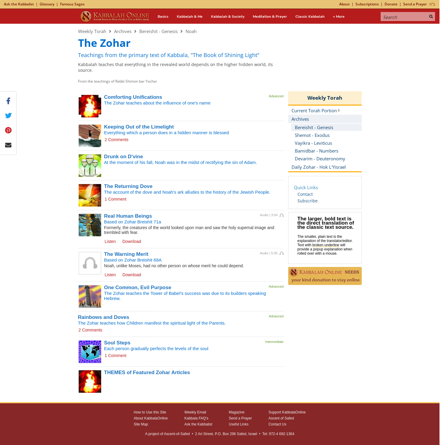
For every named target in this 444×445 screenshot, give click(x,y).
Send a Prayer (415, 4)
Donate (391, 4)
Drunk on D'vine (123, 156)
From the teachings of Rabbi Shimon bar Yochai (117, 81)
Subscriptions (367, 4)
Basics (163, 16)
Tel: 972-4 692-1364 (278, 434)
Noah (191, 31)
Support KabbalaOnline (287, 412)
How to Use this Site (150, 412)
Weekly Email (195, 412)
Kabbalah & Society (227, 16)
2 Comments (116, 139)
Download (131, 241)
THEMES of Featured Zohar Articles (147, 372)
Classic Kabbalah (310, 16)
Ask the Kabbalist (19, 4)
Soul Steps (117, 343)
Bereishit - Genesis (158, 31)
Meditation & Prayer (270, 16)
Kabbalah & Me (190, 16)
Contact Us (277, 424)
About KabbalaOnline (151, 418)
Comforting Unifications (133, 97)
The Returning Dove (128, 186)
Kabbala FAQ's (196, 418)
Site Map (141, 424)
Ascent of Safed (281, 418)
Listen (110, 241)
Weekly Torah (92, 31)
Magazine (236, 412)
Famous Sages (72, 4)
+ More (339, 16)
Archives (122, 31)
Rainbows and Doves (103, 317)
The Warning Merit (126, 254)
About (344, 4)
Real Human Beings (128, 216)
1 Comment (115, 199)
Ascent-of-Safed (177, 434)
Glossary (47, 4)
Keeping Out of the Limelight (139, 127)
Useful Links (238, 424)
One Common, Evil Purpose (137, 287)
